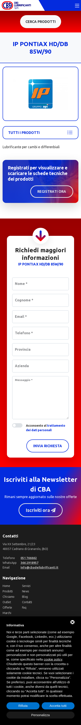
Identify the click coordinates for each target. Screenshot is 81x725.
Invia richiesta (47, 446)
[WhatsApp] (29, 562)
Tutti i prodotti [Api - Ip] (40, 132)
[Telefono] (29, 558)
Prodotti (8, 591)
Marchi (7, 613)
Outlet (7, 602)
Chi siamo (8, 596)
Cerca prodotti (40, 22)
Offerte (7, 607)
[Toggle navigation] (77, 6)
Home (6, 586)
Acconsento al (45, 428)
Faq (24, 607)
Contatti (27, 602)
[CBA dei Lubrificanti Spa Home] (16, 5)
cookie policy (53, 659)
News (25, 591)
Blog (25, 596)
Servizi (26, 586)
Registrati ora (51, 191)
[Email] (39, 567)
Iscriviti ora (40, 510)
